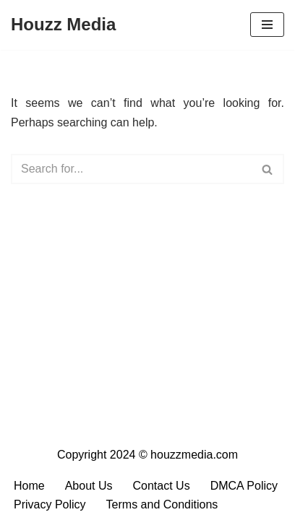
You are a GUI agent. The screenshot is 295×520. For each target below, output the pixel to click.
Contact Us (161, 486)
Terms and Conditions (162, 504)
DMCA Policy (244, 486)
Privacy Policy (50, 504)
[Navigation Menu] (267, 24)
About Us (89, 486)
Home (29, 486)
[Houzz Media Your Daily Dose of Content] (63, 25)
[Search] (131, 169)
